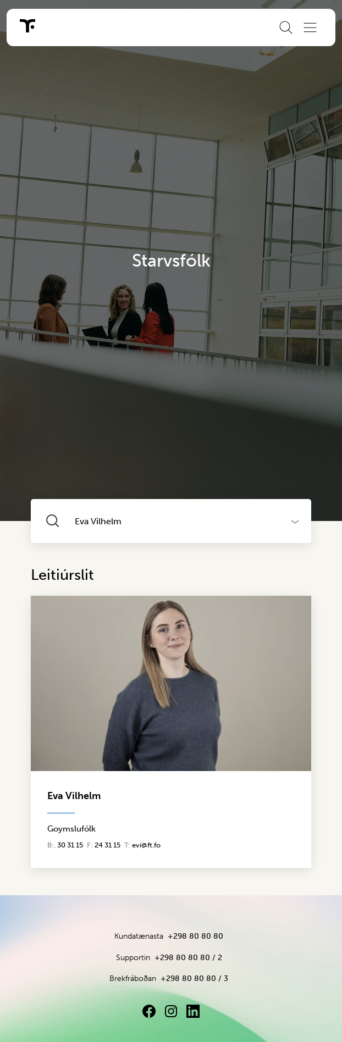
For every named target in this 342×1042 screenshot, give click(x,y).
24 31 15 (107, 845)
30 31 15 (70, 845)
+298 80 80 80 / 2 (188, 957)
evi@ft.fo (146, 845)
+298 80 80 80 (195, 936)
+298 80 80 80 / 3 (194, 978)
